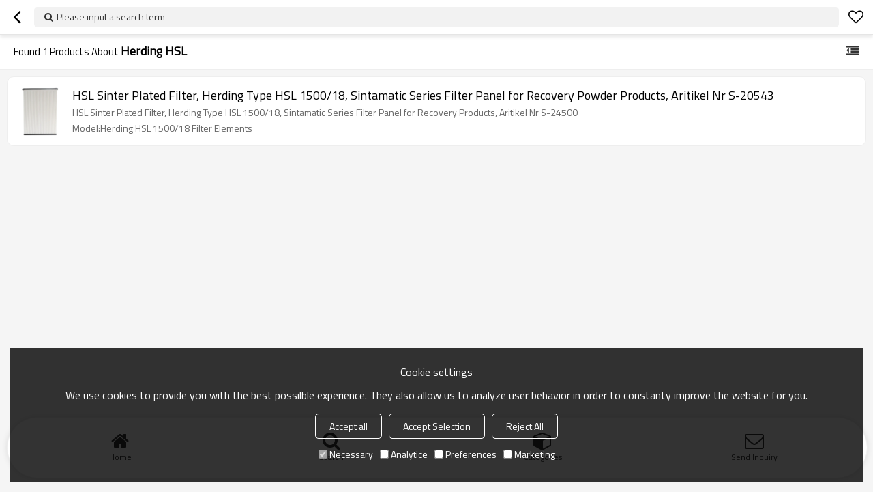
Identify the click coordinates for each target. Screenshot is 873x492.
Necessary (346, 454)
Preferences (465, 454)
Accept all (348, 426)
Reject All (525, 426)
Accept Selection (437, 426)
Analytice (404, 454)
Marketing (529, 454)
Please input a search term (111, 17)
